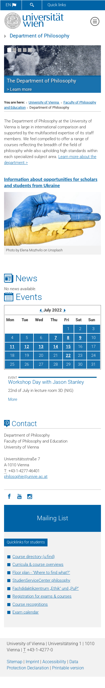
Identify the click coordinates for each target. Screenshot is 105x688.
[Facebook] (9, 496)
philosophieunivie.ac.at (26, 476)
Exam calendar (25, 612)
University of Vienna (44, 102)
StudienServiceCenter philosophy (41, 580)
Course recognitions (30, 604)
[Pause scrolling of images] (30, 50)
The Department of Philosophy (41, 81)
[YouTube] (19, 496)
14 (55, 346)
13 (41, 346)
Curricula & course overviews (37, 564)
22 (68, 355)
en (11, 4)
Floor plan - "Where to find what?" (41, 572)
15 (68, 346)
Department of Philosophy (39, 36)
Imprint (32, 661)
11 (12, 346)
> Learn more (19, 89)
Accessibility (54, 661)
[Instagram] (30, 496)
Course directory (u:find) (33, 556)
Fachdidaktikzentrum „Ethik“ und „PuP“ (45, 588)
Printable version (68, 667)
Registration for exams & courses (42, 596)
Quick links (57, 4)
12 (26, 346)
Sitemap (14, 661)
